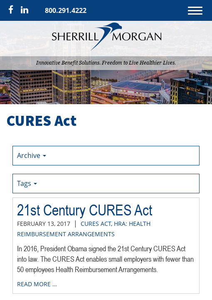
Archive (31, 155)
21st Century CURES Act (84, 210)
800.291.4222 (65, 10)
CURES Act (96, 224)
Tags (27, 183)
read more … (37, 284)
